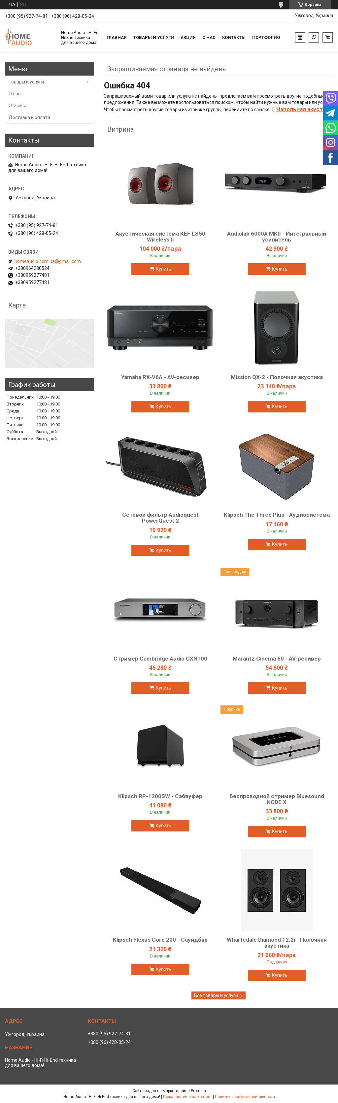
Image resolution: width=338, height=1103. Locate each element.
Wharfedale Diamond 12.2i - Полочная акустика (277, 943)
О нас (209, 37)
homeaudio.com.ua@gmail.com (48, 261)
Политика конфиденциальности (245, 1096)
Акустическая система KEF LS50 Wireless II (160, 237)
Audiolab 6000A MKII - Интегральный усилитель (276, 237)
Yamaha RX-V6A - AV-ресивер (160, 377)
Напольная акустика (304, 109)
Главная (117, 37)
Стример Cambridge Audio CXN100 (160, 659)
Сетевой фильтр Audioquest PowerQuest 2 (160, 518)
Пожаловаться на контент (187, 1096)
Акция (188, 37)
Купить (163, 269)
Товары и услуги (153, 37)
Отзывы (17, 105)
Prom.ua (198, 1090)
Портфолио (266, 37)
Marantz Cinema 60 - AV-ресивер (277, 659)
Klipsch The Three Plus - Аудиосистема (277, 515)
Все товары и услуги (216, 995)
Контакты (234, 37)
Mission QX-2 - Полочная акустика (277, 377)
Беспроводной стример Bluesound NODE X (276, 799)
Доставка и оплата (29, 117)
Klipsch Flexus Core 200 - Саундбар (160, 940)
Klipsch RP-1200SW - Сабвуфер (160, 796)
